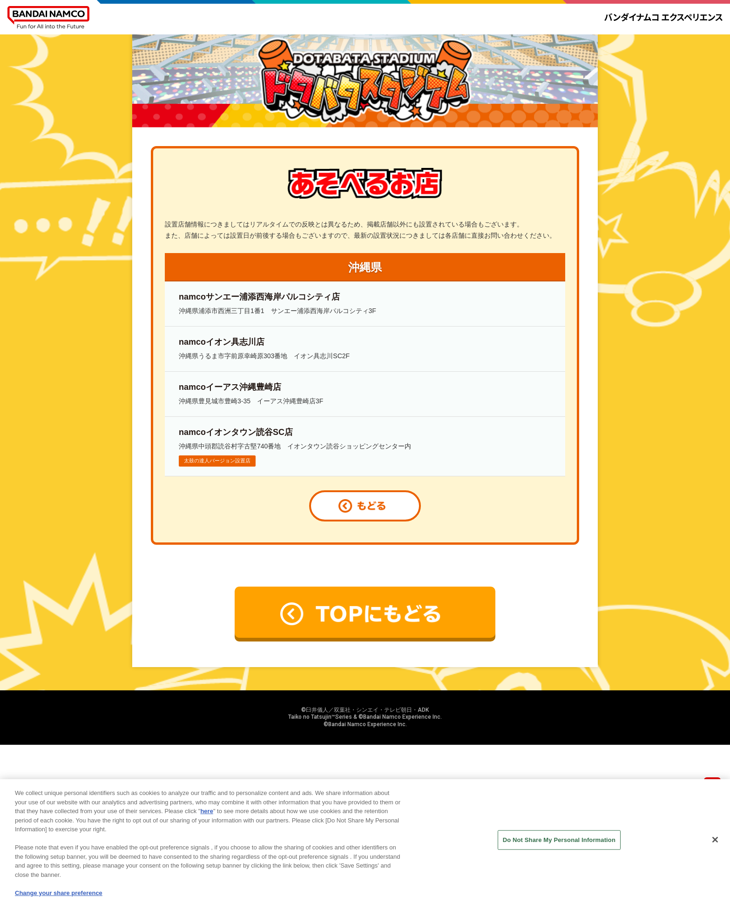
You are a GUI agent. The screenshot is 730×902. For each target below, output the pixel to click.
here (206, 816)
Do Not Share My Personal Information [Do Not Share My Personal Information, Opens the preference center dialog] (559, 845)
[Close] (715, 845)
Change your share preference (58, 898)
